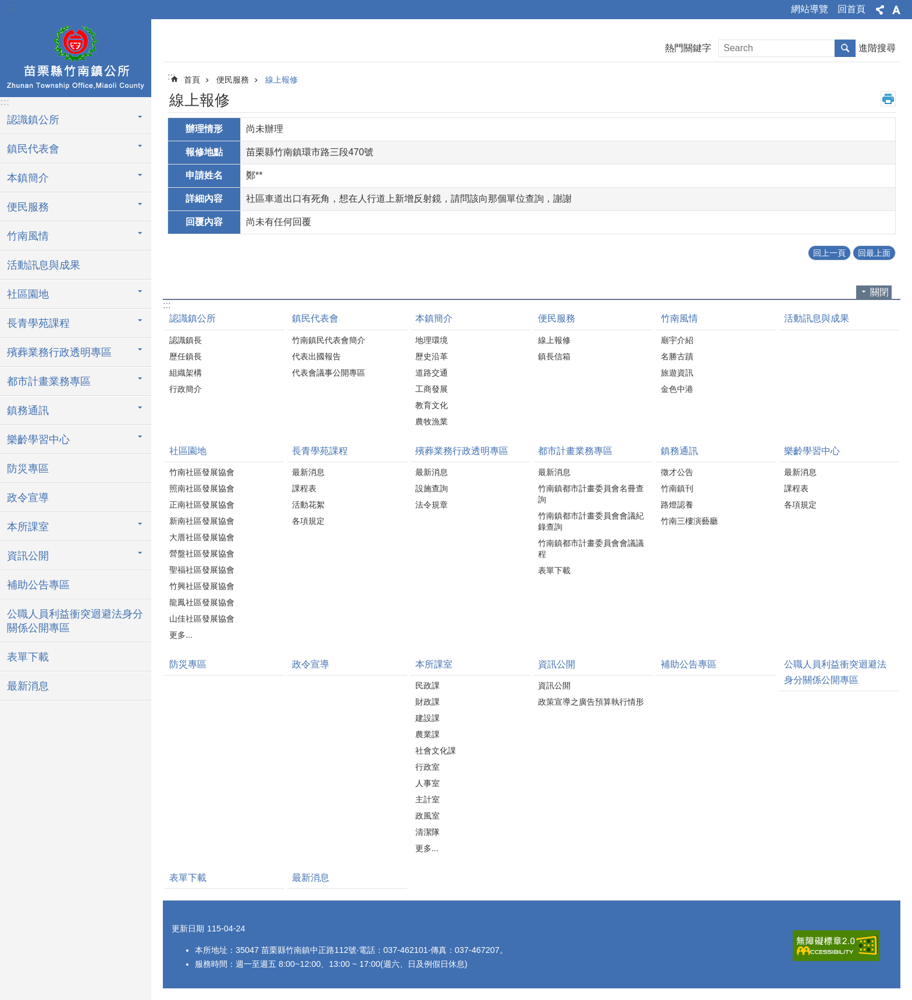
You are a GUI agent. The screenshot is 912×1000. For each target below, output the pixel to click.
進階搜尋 (877, 48)
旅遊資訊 (677, 372)
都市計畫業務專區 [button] (49, 381)
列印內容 (888, 98)
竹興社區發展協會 (201, 586)
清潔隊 (427, 832)
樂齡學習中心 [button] (38, 439)
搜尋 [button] (845, 48)
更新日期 (188, 928)
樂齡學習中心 (812, 451)
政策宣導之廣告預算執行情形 (591, 701)
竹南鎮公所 (75, 56)
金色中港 (677, 389)
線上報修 (281, 79)
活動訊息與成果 (43, 265)
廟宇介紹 (677, 340)
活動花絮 (308, 504)
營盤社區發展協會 (201, 553)
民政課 (427, 685)
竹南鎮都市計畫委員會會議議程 (591, 548)
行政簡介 (185, 389)
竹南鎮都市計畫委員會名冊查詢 (591, 494)
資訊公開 (556, 664)
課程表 (304, 488)
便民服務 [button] (28, 207)
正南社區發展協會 (201, 504)
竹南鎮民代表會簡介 (328, 340)
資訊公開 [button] (28, 556)
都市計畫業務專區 (575, 451)
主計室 (427, 799)
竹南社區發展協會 (201, 472)
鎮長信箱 (554, 356)
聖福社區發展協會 (201, 569)
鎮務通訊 (679, 451)
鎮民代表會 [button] (33, 149)
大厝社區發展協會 (201, 537)
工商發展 (431, 389)
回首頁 (851, 9)
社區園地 (187, 451)
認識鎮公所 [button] (33, 120)
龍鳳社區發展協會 (201, 602)
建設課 (427, 718)
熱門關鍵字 (688, 48)
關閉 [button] (879, 292)
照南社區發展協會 (201, 488)
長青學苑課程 (320, 451)
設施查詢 (431, 488)
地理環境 (431, 340)
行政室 (427, 767)
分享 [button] (880, 10)
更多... (181, 635)
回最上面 (874, 253)
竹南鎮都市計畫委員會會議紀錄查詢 (591, 521)
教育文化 (431, 405)
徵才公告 (677, 472)
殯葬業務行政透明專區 (461, 451)
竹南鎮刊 (677, 488)
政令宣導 (28, 497)
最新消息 (28, 686)
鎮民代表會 (315, 318)
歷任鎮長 (185, 356)
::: (12, 7)
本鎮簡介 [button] (28, 178)
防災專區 (28, 468)
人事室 (427, 783)
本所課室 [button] (28, 527)
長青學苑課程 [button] (38, 323)
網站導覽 (809, 9)
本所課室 (434, 664)
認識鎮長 (185, 340)
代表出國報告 (316, 356)
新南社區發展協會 (201, 521)
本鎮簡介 (434, 318)
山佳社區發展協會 (201, 618)
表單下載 (28, 657)
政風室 (427, 815)
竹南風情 (679, 318)
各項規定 (308, 521)
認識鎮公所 (192, 318)
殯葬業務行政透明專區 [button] (59, 352)
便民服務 (232, 79)
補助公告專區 (38, 585)
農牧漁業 (431, 421)
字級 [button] (896, 10)
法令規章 (431, 504)
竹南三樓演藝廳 (689, 521)
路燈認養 (677, 504)
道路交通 (431, 372)
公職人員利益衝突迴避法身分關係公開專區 (75, 621)
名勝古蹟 (677, 356)
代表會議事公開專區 (328, 372)
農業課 (427, 734)
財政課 (427, 701)
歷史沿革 (431, 356)
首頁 (192, 79)
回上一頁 (829, 253)
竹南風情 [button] (28, 236)
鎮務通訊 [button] (28, 410)
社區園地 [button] (28, 294)
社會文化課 (435, 750)
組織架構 (185, 372)
